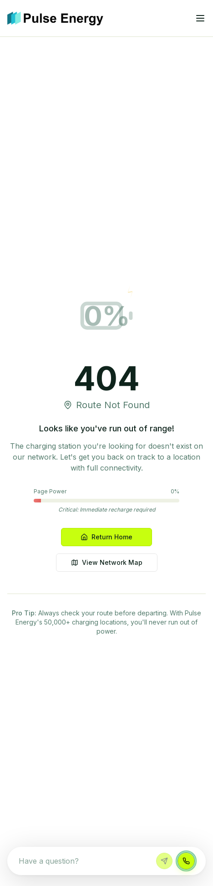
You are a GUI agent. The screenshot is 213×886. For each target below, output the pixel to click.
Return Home (106, 537)
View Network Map (106, 562)
